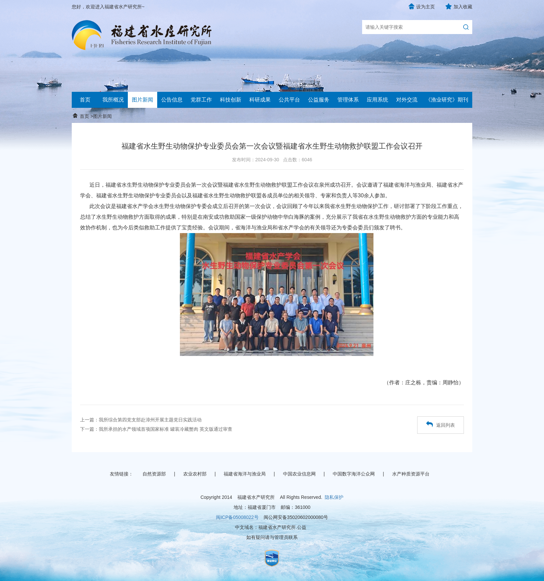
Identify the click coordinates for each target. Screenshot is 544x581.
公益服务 (318, 100)
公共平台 (289, 100)
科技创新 (230, 100)
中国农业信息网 (299, 473)
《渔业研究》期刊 (447, 100)
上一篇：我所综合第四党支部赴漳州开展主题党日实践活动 (141, 419)
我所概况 (113, 100)
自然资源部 (154, 473)
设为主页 (425, 6)
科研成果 (260, 100)
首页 (85, 100)
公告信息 (172, 100)
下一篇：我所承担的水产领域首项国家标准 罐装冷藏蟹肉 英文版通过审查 (156, 429)
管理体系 (348, 100)
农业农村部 (195, 473)
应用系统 (377, 100)
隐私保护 (334, 497)
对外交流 (407, 100)
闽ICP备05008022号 (237, 517)
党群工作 (201, 100)
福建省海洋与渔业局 (245, 473)
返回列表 (440, 424)
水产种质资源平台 (411, 473)
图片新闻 (142, 100)
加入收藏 (463, 6)
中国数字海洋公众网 (354, 473)
